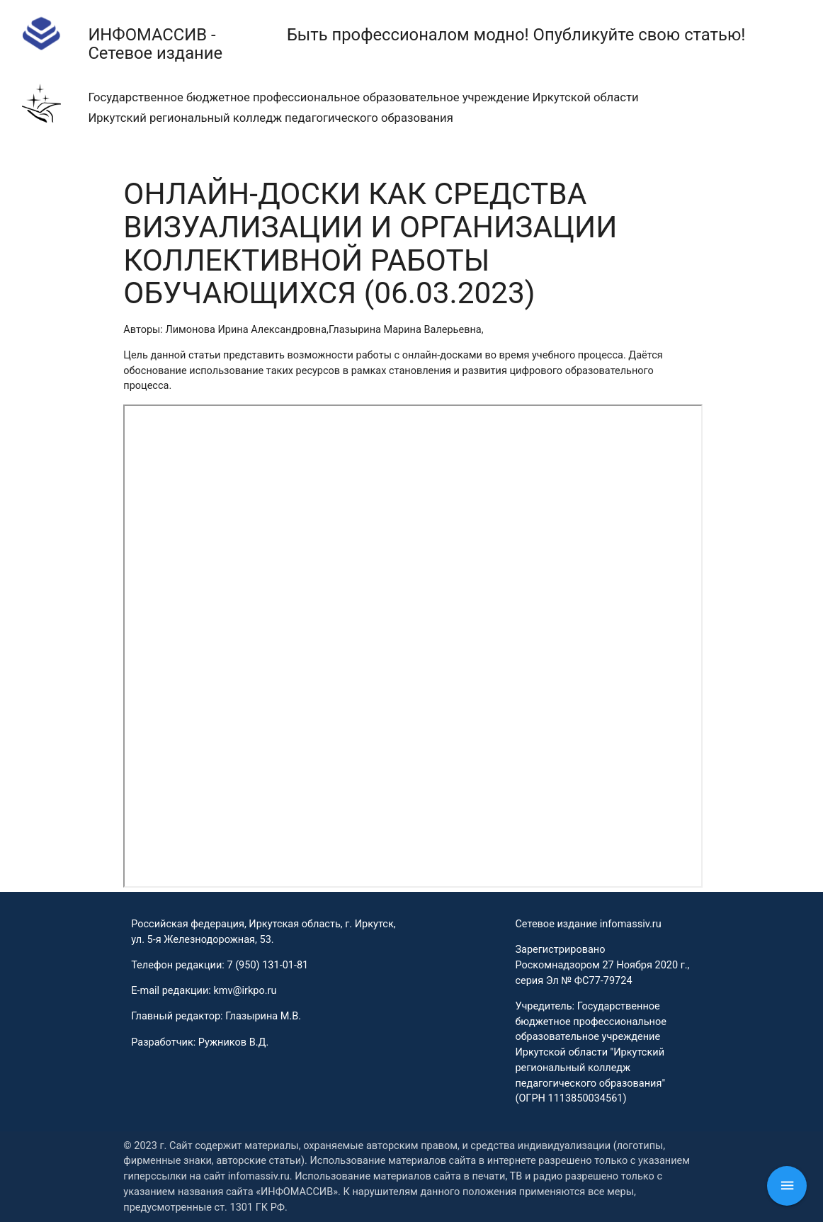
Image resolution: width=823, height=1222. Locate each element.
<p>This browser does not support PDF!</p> (412, 646)
